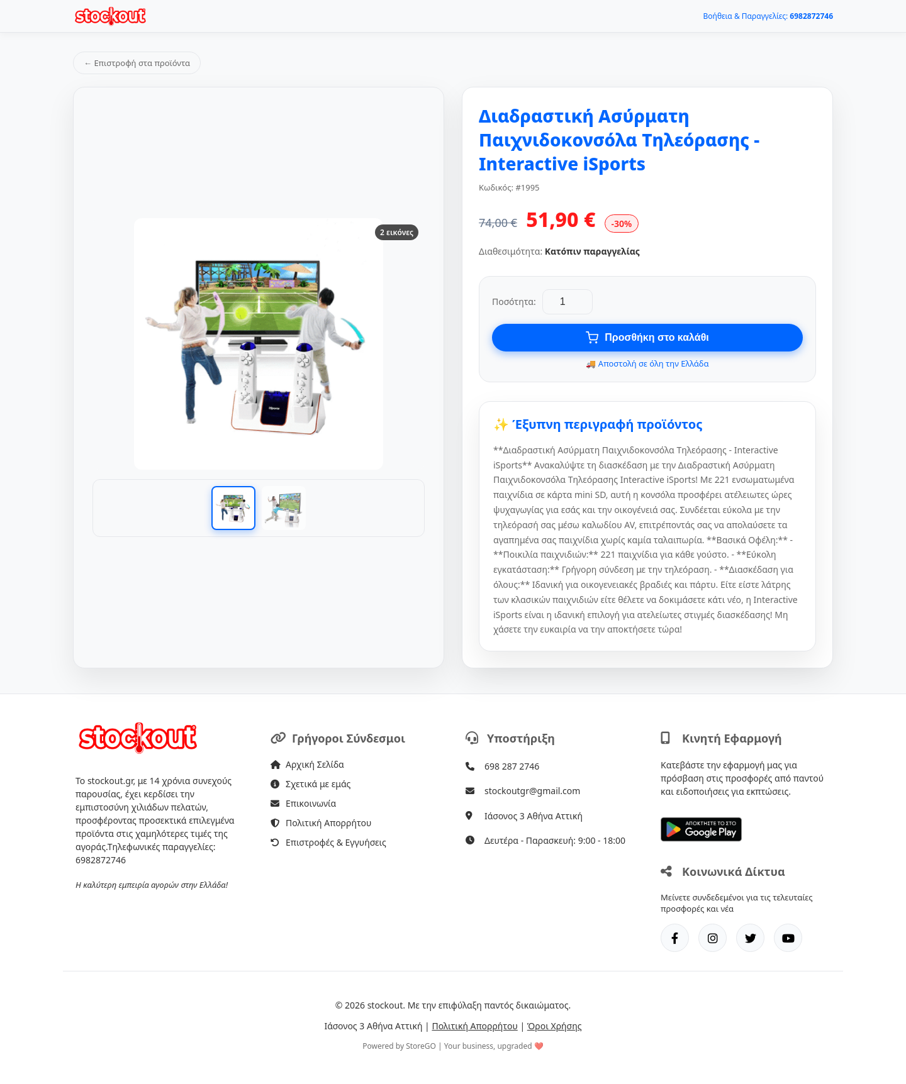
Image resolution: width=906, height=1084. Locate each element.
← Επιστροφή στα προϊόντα (137, 63)
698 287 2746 (511, 766)
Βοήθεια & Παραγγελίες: (768, 16)
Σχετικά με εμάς (310, 784)
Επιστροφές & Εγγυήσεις (328, 842)
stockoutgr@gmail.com (532, 791)
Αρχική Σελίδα (307, 764)
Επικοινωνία (303, 803)
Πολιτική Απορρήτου (321, 823)
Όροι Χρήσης (554, 1026)
